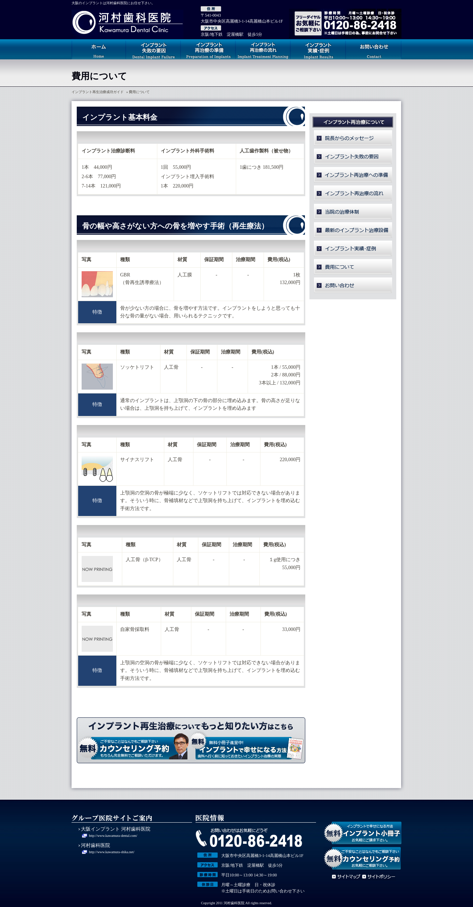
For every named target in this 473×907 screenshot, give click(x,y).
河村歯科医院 (95, 845)
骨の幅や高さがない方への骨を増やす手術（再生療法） (175, 226)
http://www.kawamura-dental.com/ (113, 836)
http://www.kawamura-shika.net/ (111, 852)
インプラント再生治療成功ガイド (98, 92)
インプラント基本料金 (119, 117)
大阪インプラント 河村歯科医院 (115, 829)
